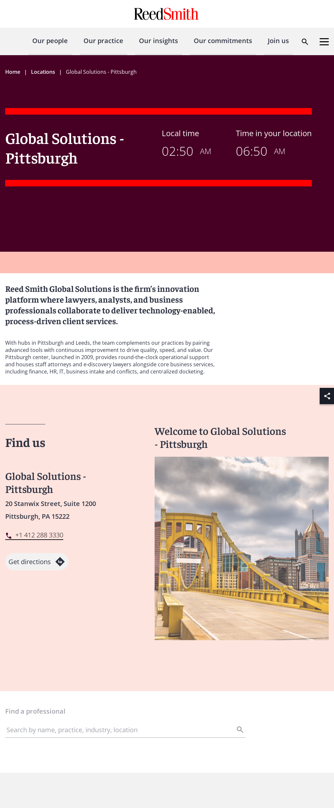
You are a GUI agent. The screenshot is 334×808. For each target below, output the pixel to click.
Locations (43, 71)
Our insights (158, 40)
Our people (50, 40)
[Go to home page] (167, 14)
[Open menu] (324, 42)
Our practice (103, 40)
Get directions (36, 561)
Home (12, 71)
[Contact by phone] (34, 535)
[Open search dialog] (305, 42)
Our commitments (223, 40)
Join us (278, 40)
